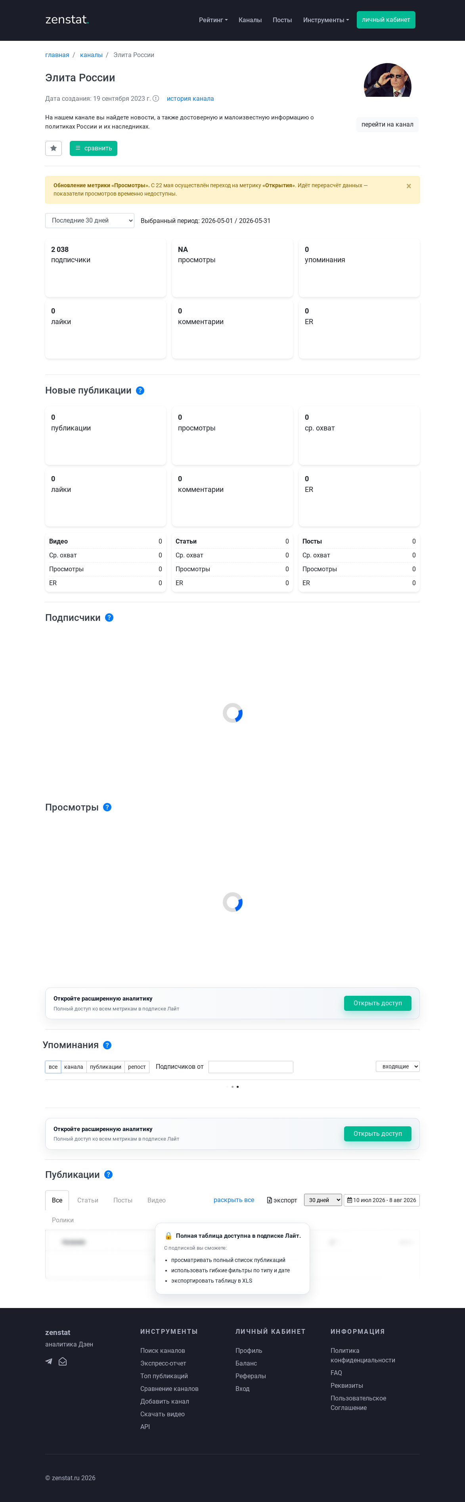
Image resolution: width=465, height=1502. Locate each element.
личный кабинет (386, 19)
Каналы (250, 20)
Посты (282, 20)
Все (57, 1200)
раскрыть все (234, 1200)
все (53, 1067)
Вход (242, 1389)
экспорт (282, 1200)
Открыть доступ (378, 1003)
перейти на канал (387, 124)
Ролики (63, 1220)
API (145, 1427)
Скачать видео (162, 1414)
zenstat (67, 19)
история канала (190, 98)
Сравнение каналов (169, 1389)
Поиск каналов (162, 1350)
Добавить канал (164, 1401)
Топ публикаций (164, 1376)
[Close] (408, 186)
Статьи (87, 1200)
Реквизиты (347, 1385)
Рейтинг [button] (211, 20)
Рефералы (250, 1376)
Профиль (248, 1350)
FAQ (336, 1373)
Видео (156, 1200)
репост (137, 1067)
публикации (105, 1067)
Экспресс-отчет (163, 1363)
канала (73, 1067)
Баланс (246, 1363)
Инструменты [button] (323, 20)
